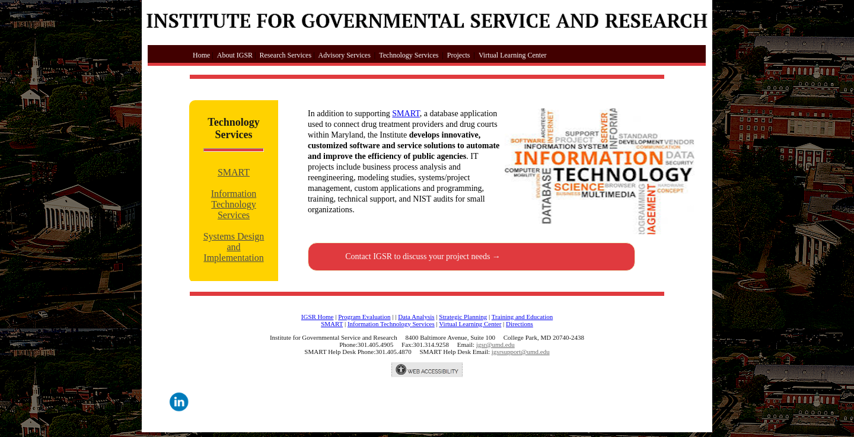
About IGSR (235, 55)
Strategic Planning (463, 316)
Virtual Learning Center (513, 55)
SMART (234, 172)
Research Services (285, 55)
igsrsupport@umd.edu (521, 351)
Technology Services (408, 55)
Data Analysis (416, 316)
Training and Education (522, 316)
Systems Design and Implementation (234, 247)
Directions (519, 323)
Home (190, 55)
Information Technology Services (233, 204)
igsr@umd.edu (495, 344)
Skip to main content (181, 39)
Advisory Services (344, 55)
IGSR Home (317, 316)
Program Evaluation (364, 316)
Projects (458, 55)
